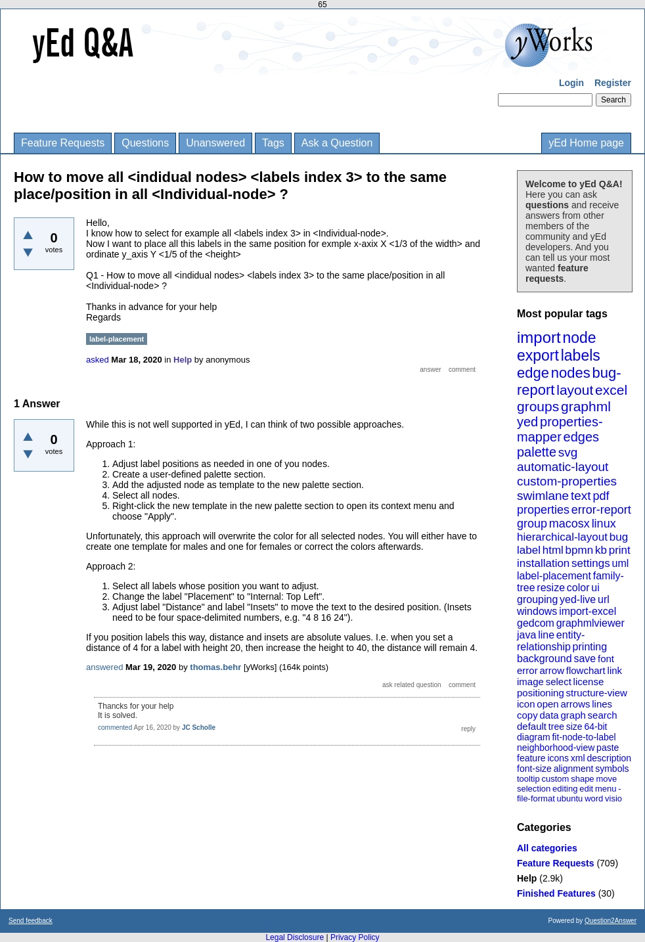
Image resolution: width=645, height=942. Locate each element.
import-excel (587, 611)
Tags (273, 142)
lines (602, 703)
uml (620, 563)
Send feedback (31, 920)
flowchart (586, 670)
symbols (612, 768)
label (529, 550)
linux (604, 523)
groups (538, 406)
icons (558, 758)
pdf (600, 496)
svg (568, 452)
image (530, 681)
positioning (540, 692)
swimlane (543, 496)
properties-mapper (560, 429)
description (609, 758)
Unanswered (215, 142)
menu (606, 789)
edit (586, 789)
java (526, 634)
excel (611, 389)
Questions (145, 142)
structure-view (596, 692)
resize (551, 587)
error (527, 670)
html (553, 550)
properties (543, 509)
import (539, 337)
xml (578, 758)
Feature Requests (62, 142)
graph (572, 715)
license (588, 681)
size (574, 726)
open (547, 703)
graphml (586, 406)
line (546, 634)
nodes (570, 373)
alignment (574, 768)
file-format (536, 798)
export (538, 355)
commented (115, 727)
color (578, 587)
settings (590, 563)
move (606, 779)
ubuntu (570, 798)
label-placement (554, 575)
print (620, 550)
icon (526, 703)
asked (97, 360)
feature (531, 758)
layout (574, 389)
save (584, 658)
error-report (601, 509)
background (544, 658)
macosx (569, 523)
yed (527, 422)
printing (590, 646)
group (532, 523)
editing (564, 789)
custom (555, 779)
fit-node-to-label (583, 737)
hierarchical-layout (562, 537)
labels (580, 355)
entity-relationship (551, 640)
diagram (533, 737)
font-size (534, 768)
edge (533, 373)
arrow (551, 670)
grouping (537, 599)
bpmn (580, 550)
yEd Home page (586, 142)
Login (571, 83)
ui (595, 587)
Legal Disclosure (294, 937)
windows (537, 611)
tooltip (528, 779)
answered (104, 667)
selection (533, 789)
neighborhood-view (555, 747)
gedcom (535, 623)
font (606, 658)
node (579, 337)
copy (527, 715)
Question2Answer (610, 920)
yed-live (578, 599)
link (615, 670)
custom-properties (567, 481)
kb (601, 550)
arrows (575, 703)
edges (582, 437)
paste (607, 747)
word (594, 798)
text (581, 496)
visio (613, 798)
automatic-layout (562, 467)
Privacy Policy (355, 937)
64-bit (595, 726)
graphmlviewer (590, 623)
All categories (547, 848)
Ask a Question (337, 142)
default (531, 726)
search (602, 715)
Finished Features (556, 893)
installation (543, 563)
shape (582, 779)
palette (536, 452)
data (548, 715)
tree (556, 726)
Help (527, 878)
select (558, 681)
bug (619, 537)
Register (612, 83)
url (604, 599)
